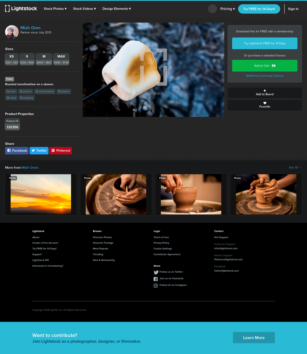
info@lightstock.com (225, 248)
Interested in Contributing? (47, 266)
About (35, 237)
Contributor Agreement (167, 254)
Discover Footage (103, 243)
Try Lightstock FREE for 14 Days (265, 43)
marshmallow (45, 91)
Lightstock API (40, 260)
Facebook (17, 150)
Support (36, 254)
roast (11, 91)
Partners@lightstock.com (228, 259)
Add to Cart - (265, 65)
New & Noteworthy (104, 260)
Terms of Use (161, 237)
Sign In (293, 8)
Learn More (254, 337)
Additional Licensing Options (265, 75)
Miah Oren (30, 27)
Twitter (39, 150)
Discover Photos (102, 237)
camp (11, 98)
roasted (25, 91)
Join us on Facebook (171, 278)
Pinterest (60, 150)
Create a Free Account (45, 243)
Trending (98, 254)
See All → (295, 167)
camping (26, 98)
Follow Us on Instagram (173, 285)
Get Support (221, 237)
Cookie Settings (163, 248)
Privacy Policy (161, 243)
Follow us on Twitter (171, 272)
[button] (55, 9)
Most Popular (100, 248)
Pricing (227, 9)
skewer (63, 91)
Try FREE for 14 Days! (259, 8)
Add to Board (265, 92)
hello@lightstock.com (226, 271)
